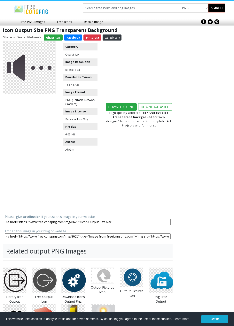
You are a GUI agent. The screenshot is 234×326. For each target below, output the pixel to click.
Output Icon (72, 54)
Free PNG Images (32, 22)
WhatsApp (53, 37)
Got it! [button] (215, 319)
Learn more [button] (182, 319)
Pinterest (92, 37)
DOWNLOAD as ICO (155, 107)
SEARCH (217, 8)
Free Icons (64, 22)
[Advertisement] (29, 153)
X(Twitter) (112, 37)
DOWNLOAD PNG (121, 107)
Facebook (73, 37)
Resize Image (93, 22)
